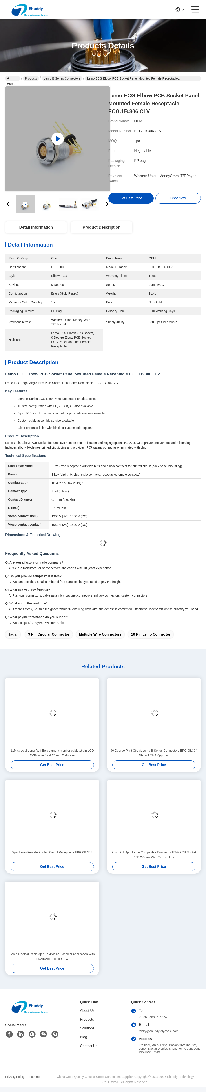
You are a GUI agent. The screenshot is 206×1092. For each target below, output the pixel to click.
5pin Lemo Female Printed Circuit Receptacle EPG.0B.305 (52, 852)
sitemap (34, 1077)
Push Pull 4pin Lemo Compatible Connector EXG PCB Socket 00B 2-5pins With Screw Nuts (154, 855)
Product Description (101, 227)
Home (11, 79)
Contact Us (88, 1046)
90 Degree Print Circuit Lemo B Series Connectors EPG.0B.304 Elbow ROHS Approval (153, 753)
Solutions (87, 1028)
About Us (87, 1010)
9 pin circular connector (48, 634)
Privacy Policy (14, 1077)
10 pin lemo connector (150, 634)
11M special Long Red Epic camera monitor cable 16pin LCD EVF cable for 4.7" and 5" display (52, 753)
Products (31, 78)
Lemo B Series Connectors (62, 78)
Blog (83, 1037)
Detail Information (36, 227)
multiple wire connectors (100, 634)
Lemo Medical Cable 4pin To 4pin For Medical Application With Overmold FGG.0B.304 (52, 956)
